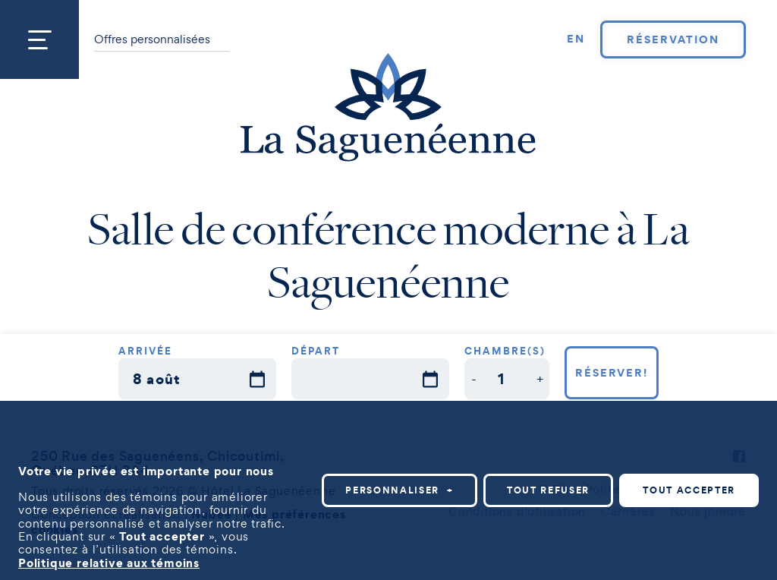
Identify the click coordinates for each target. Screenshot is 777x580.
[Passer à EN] (576, 39)
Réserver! (612, 372)
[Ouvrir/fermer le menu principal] (39, 39)
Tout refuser (548, 489)
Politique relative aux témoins (109, 561)
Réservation (673, 39)
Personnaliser (399, 489)
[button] (473, 378)
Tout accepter (689, 489)
